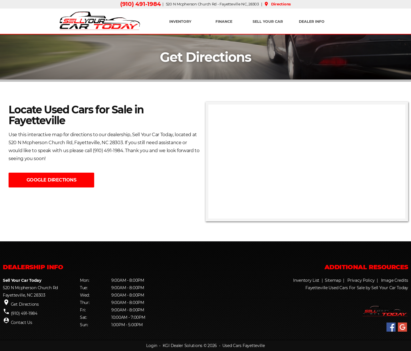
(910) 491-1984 (140, 4)
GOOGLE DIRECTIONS (51, 180)
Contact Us (21, 322)
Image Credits (394, 280)
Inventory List (306, 280)
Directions (277, 4)
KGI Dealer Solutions (182, 345)
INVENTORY (180, 21)
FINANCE (223, 21)
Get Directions (25, 304)
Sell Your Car (268, 21)
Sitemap (333, 280)
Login (151, 345)
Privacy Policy (360, 280)
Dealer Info (312, 21)
